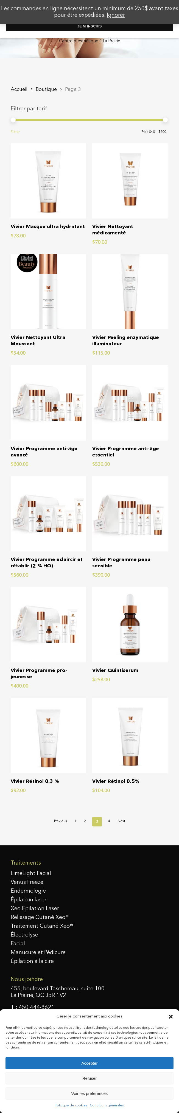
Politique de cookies (71, 1105)
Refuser (89, 1078)
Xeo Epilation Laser (35, 909)
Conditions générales (107, 1105)
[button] (171, 1016)
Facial (18, 944)
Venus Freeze (27, 882)
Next (121, 821)
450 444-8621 (37, 1007)
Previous (60, 821)
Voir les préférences (89, 1093)
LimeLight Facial (31, 873)
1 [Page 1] (75, 821)
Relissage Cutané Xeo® (40, 917)
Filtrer (15, 132)
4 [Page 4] (109, 821)
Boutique (46, 89)
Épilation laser (28, 900)
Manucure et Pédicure (38, 952)
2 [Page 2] (85, 821)
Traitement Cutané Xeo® (42, 926)
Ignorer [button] (116, 15)
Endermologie (28, 891)
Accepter (89, 1063)
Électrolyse (24, 935)
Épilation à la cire (32, 961)
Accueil (19, 89)
